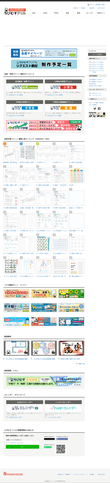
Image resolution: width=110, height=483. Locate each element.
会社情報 (91, 8)
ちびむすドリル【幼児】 (97, 62)
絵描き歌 (93, 83)
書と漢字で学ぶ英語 (96, 86)
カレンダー (90, 13)
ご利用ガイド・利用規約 (79, 8)
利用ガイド (101, 13)
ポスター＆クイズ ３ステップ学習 (97, 71)
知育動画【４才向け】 (97, 81)
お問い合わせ (101, 8)
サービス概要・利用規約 (97, 102)
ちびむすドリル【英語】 (97, 68)
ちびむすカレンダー (96, 93)
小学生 (45, 13)
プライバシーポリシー (79, 474)
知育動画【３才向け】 (97, 79)
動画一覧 (81, 364)
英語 (67, 13)
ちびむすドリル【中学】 (97, 66)
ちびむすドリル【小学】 (97, 64)
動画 (78, 13)
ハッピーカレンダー (96, 95)
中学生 (56, 13)
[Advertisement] (55, 31)
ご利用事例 (94, 105)
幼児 (33, 13)
